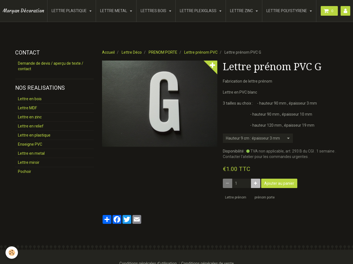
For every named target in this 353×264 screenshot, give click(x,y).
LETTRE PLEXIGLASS (198, 11)
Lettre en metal (31, 153)
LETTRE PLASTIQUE (69, 11)
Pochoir (24, 171)
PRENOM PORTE (163, 52)
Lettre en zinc (30, 117)
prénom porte (265, 197)
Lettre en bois (30, 99)
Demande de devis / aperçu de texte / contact (50, 66)
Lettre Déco (132, 52)
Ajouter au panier (279, 183)
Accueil (108, 52)
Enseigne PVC (30, 144)
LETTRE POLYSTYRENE (287, 11)
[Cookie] (12, 252)
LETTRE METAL (114, 11)
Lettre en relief (31, 126)
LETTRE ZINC (242, 11)
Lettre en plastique (34, 135)
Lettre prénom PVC (201, 52)
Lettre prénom (235, 197)
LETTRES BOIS (154, 11)
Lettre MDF (27, 108)
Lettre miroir (28, 162)
